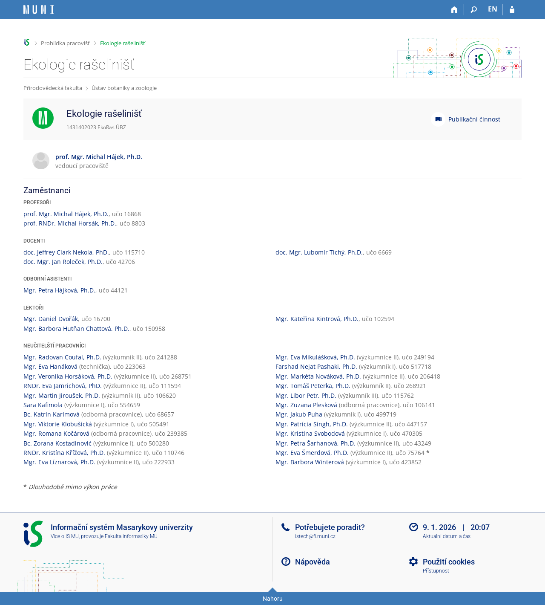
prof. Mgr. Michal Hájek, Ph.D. (66, 214)
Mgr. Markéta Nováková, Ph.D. (318, 376)
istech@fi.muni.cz (315, 536)
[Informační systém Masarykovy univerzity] (38, 9)
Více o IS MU (65, 536)
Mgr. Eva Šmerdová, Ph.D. (312, 453)
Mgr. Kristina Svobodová (310, 433)
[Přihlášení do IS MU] (512, 9)
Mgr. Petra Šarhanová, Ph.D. (315, 443)
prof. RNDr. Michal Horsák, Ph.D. (69, 223)
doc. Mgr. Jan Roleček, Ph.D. (63, 262)
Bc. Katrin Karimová (51, 414)
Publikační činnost (474, 119)
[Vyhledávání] (473, 9)
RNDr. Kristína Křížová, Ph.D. (64, 453)
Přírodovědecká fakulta (52, 88)
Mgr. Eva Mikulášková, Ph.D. (315, 357)
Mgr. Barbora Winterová (309, 462)
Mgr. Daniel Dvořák (50, 319)
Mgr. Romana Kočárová (56, 433)
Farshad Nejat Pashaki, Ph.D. (316, 366)
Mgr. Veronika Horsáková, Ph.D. (67, 376)
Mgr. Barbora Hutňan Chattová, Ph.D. (76, 328)
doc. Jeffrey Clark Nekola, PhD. (66, 252)
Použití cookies (449, 561)
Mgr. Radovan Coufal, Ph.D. (62, 357)
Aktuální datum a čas (446, 536)
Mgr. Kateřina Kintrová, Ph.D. (317, 319)
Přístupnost (436, 571)
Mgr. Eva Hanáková (50, 366)
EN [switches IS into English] (492, 9)
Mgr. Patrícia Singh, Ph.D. (311, 424)
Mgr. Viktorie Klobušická (57, 424)
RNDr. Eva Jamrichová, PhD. (62, 386)
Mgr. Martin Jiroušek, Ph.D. (61, 395)
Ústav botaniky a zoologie (124, 88)
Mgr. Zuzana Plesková (306, 405)
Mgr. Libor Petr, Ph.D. (305, 395)
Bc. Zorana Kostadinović (57, 443)
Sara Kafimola (43, 405)
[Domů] (454, 9)
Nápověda (312, 561)
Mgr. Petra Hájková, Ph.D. (59, 290)
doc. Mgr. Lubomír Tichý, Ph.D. (319, 252)
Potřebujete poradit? (330, 527)
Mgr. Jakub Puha (298, 414)
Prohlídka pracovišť (65, 43)
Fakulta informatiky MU (131, 536)
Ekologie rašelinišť (122, 43)
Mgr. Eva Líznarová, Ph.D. (59, 462)
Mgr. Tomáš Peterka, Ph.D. (312, 386)
